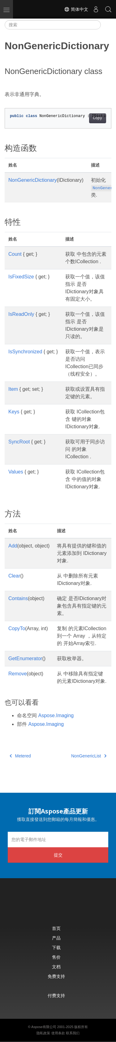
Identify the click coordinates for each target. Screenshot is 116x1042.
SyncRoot (19, 441)
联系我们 (72, 1033)
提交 (58, 855)
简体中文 (76, 9)
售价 (56, 957)
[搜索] (53, 24)
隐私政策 (43, 1033)
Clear (14, 575)
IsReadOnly (21, 314)
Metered (20, 755)
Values (15, 471)
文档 (56, 967)
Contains (18, 598)
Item (13, 389)
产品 (56, 938)
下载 (56, 947)
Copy (97, 118)
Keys (13, 411)
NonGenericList (88, 755)
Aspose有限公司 (43, 1027)
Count (15, 254)
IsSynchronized (25, 351)
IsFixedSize (21, 276)
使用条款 (58, 1033)
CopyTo (16, 628)
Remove (17, 673)
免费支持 (56, 976)
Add (12, 545)
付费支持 (56, 995)
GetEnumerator (25, 658)
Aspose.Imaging (56, 715)
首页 (56, 928)
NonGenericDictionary (32, 180)
